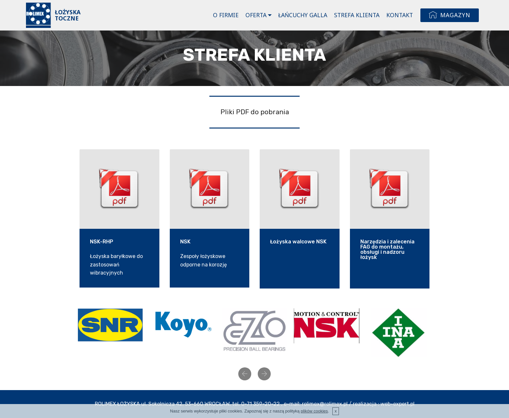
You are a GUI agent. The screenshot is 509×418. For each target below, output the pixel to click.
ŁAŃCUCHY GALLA (302, 15)
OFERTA (256, 15)
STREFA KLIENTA (356, 15)
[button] (244, 373)
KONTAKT (399, 15)
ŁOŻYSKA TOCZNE (68, 15)
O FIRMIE (226, 15)
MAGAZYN (449, 15)
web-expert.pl (397, 404)
